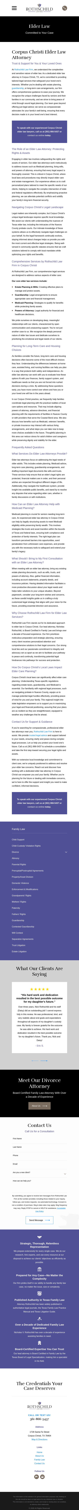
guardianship (18, 88)
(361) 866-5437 (34, 746)
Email (15, 1164)
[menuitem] (39, 840)
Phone (15, 1155)
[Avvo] (36, 1477)
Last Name (17, 1147)
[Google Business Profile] (42, 1477)
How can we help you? (22, 1181)
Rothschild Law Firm (23, 70)
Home (39, 1452)
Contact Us (39, 1463)
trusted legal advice (38, 735)
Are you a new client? (21, 1172)
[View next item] (44, 1060)
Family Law (39, 1460)
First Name (17, 1139)
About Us (39, 1456)
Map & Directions (39, 1439)
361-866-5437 (39, 1419)
